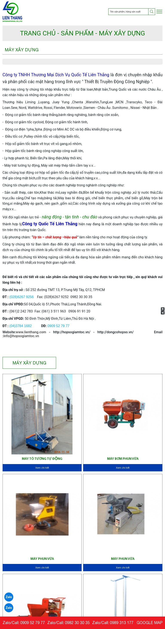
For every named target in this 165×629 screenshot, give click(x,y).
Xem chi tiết (42, 468)
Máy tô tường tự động (42, 459)
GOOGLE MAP (149, 622)
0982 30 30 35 (77, 622)
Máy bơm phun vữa (123, 459)
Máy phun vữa (42, 559)
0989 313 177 (121, 622)
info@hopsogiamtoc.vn (21, 336)
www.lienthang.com (31, 332)
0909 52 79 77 (32, 622)
